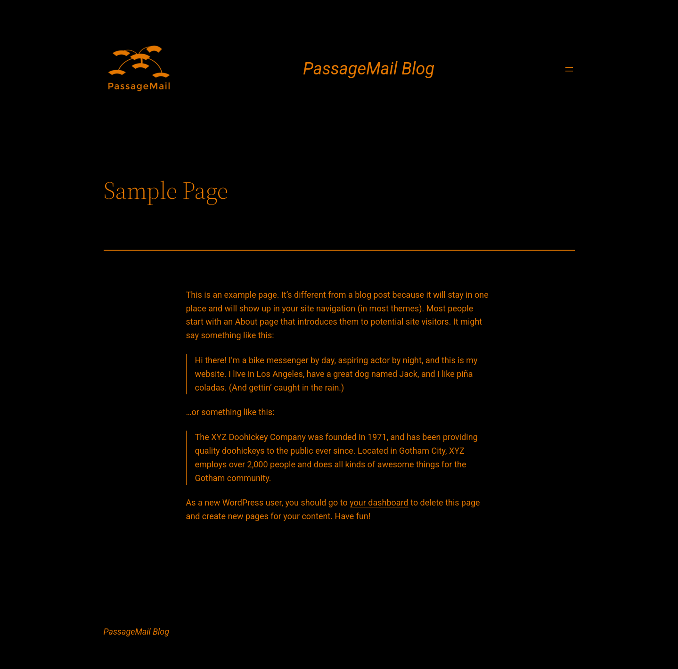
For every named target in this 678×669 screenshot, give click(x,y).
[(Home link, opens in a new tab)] (139, 69)
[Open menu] (569, 69)
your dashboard (379, 502)
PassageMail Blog (368, 69)
